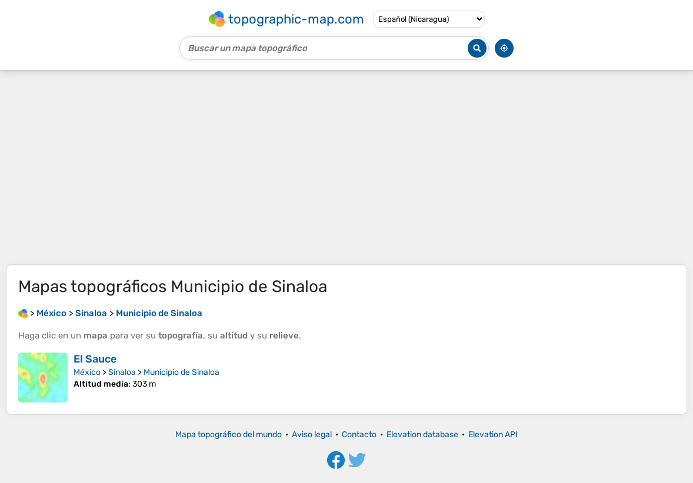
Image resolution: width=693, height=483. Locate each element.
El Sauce (95, 359)
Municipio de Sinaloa (181, 372)
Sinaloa (122, 372)
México (87, 372)
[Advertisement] (346, 167)
